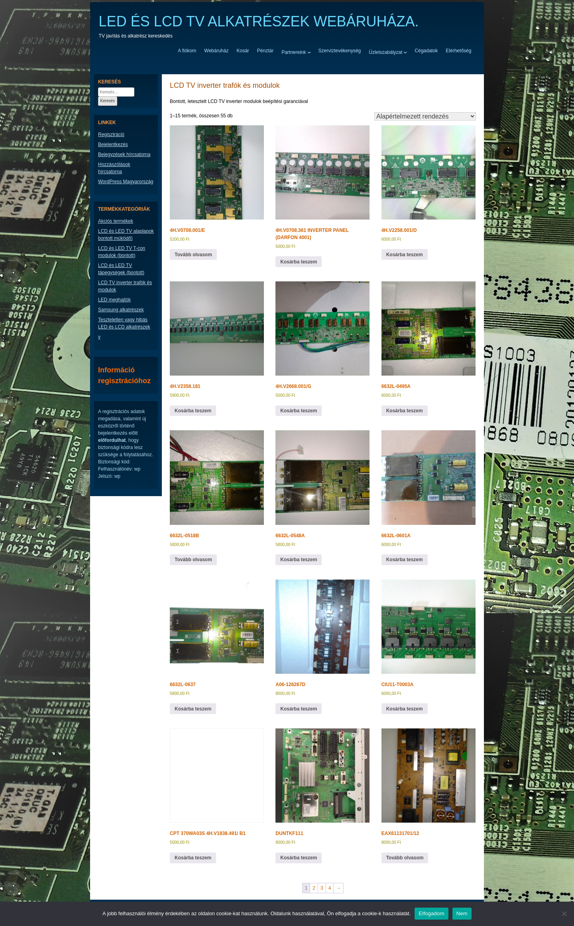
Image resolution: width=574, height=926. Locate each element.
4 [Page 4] (329, 888)
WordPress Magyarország (125, 181)
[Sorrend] (425, 116)
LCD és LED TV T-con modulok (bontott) (121, 251)
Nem (462, 913)
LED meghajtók (114, 300)
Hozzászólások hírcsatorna (114, 168)
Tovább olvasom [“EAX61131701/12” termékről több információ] (405, 858)
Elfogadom (431, 913)
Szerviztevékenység (339, 50)
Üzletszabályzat (385, 52)
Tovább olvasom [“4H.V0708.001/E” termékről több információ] (193, 254)
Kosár (242, 50)
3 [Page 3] (321, 888)
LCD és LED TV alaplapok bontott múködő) (126, 234)
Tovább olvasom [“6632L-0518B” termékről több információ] (193, 559)
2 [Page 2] (314, 888)
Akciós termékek (115, 221)
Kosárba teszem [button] (298, 262)
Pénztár (265, 50)
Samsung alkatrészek (121, 310)
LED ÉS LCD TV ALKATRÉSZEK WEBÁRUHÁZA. (259, 21)
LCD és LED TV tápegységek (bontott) (121, 269)
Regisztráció (111, 134)
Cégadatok (426, 50)
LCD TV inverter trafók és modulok (125, 286)
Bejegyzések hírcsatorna (124, 154)
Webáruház (216, 50)
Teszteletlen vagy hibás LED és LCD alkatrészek (124, 323)
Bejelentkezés (113, 144)
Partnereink (293, 52)
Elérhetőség (458, 50)
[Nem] (564, 914)
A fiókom (187, 50)
